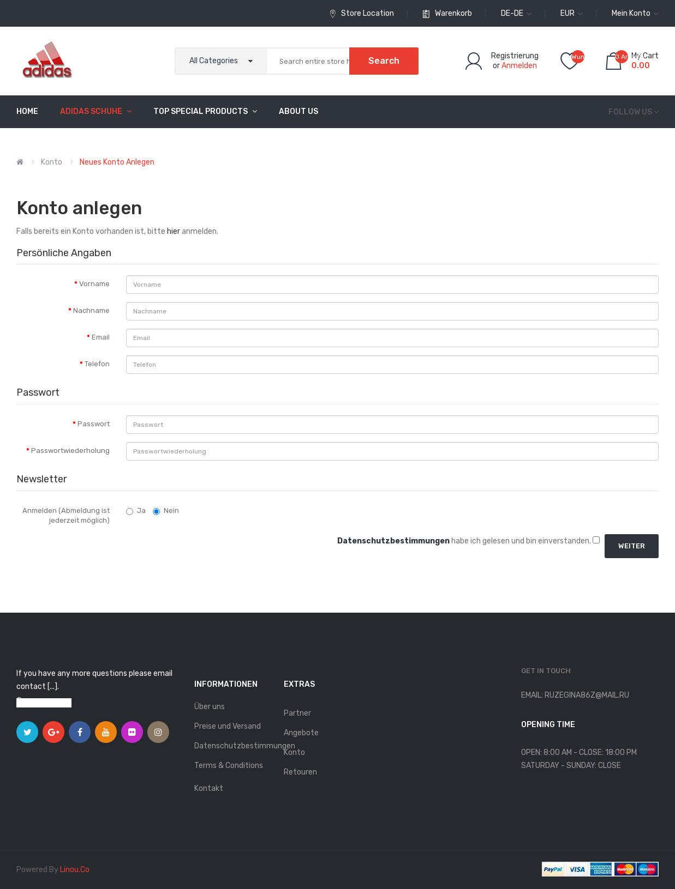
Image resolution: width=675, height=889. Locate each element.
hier (173, 231)
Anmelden (519, 65)
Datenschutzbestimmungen (233, 746)
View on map (49, 702)
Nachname (91, 310)
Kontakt (208, 788)
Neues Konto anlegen (117, 162)
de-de (516, 13)
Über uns (209, 706)
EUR (571, 13)
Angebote (301, 732)
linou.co (74, 869)
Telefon (97, 364)
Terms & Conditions (228, 765)
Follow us (630, 112)
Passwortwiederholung (70, 450)
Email (101, 337)
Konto (51, 162)
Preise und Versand (227, 726)
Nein (166, 510)
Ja (136, 510)
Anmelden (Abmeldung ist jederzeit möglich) (66, 515)
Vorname (94, 284)
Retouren (300, 772)
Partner (297, 713)
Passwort (93, 424)
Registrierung (515, 56)
